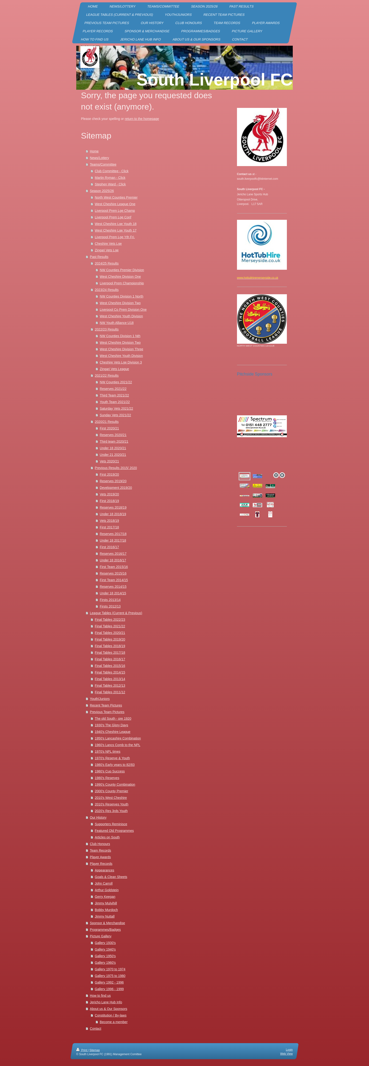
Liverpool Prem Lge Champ (115, 210)
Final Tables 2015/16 (110, 666)
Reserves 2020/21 (113, 435)
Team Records (100, 850)
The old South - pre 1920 (113, 718)
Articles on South (107, 837)
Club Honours (100, 844)
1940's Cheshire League (112, 732)
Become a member (114, 1022)
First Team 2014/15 (114, 580)
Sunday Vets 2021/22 (115, 415)
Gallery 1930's (105, 943)
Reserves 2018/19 (113, 507)
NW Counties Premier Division (122, 270)
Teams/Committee (103, 164)
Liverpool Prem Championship (122, 283)
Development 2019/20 (116, 488)
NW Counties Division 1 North (121, 296)
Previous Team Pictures (107, 712)
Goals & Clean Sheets (111, 877)
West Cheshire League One (115, 204)
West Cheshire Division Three (121, 349)
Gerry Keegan (105, 897)
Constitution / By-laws (111, 1015)
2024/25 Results (107, 263)
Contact (95, 1028)
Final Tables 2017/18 (110, 652)
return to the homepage (142, 119)
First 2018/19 (109, 501)
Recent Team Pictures (106, 705)
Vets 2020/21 (109, 461)
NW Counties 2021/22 (116, 382)
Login (289, 1049)
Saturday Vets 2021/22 (116, 408)
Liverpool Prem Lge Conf (113, 217)
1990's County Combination (115, 784)
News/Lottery (99, 158)
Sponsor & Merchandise (107, 923)
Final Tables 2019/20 (110, 639)
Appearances (104, 870)
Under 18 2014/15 (113, 593)
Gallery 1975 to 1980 (110, 976)
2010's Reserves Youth (111, 804)
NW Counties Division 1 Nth (120, 336)
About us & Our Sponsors (108, 1009)
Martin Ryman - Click (110, 178)
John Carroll (103, 883)
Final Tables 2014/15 (110, 672)
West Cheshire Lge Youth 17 (115, 230)
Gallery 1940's (105, 949)
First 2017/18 (109, 527)
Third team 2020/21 (114, 441)
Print (82, 1050)
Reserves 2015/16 (113, 573)
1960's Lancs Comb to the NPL (117, 745)
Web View (286, 1053)
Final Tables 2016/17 (110, 659)
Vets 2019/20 (109, 494)
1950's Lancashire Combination (118, 738)
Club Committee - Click (111, 171)
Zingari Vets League (114, 369)
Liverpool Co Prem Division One (123, 309)
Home (94, 151)
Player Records (101, 864)
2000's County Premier (111, 791)
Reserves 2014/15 (113, 586)
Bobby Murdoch (106, 910)
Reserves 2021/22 (113, 389)
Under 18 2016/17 (113, 560)
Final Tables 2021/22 (110, 626)
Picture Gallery (101, 936)
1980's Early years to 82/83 (115, 765)
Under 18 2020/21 (113, 448)
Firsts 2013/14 (110, 600)
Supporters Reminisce (111, 824)
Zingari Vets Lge (107, 250)
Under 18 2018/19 (113, 514)
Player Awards (100, 857)
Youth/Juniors (100, 699)
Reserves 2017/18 (113, 534)
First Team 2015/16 (114, 567)
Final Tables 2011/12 (110, 692)
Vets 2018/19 (109, 521)
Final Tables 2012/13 (110, 685)
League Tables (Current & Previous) (116, 613)
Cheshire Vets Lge (108, 243)
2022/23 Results (107, 329)
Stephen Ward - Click (110, 184)
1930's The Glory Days (111, 725)
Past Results (99, 257)
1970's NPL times (107, 751)
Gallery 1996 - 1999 (109, 989)
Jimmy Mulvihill (106, 903)
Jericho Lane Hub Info (106, 1002)
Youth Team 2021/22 (115, 402)
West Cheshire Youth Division (121, 316)
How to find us (100, 995)
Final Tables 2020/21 (110, 633)
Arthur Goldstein (107, 890)
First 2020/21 (109, 428)
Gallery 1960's (105, 962)
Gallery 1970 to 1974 (110, 969)
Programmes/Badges (105, 929)
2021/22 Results (107, 375)
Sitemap (94, 1050)
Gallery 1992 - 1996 (109, 982)
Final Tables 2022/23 (110, 619)
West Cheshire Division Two (120, 303)
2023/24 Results (107, 290)
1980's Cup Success (110, 771)
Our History (98, 817)
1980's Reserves (107, 778)
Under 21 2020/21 (113, 455)
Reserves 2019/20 (113, 481)
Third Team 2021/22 (114, 395)
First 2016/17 (109, 547)
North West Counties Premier (116, 197)
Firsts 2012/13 (110, 606)
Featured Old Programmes (114, 831)
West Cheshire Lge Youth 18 (115, 224)
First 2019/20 (109, 474)
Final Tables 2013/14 (110, 679)
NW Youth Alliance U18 (117, 323)
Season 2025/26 (102, 191)
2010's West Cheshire (111, 798)
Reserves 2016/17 (113, 553)
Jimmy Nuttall (105, 916)
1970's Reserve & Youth (112, 758)
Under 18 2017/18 (113, 540)
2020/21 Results (107, 422)
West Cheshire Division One (120, 276)
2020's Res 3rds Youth (111, 811)
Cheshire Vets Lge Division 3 (121, 362)
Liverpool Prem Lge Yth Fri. (115, 237)
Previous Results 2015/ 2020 (116, 468)
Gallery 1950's (105, 956)
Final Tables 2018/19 (110, 646)
